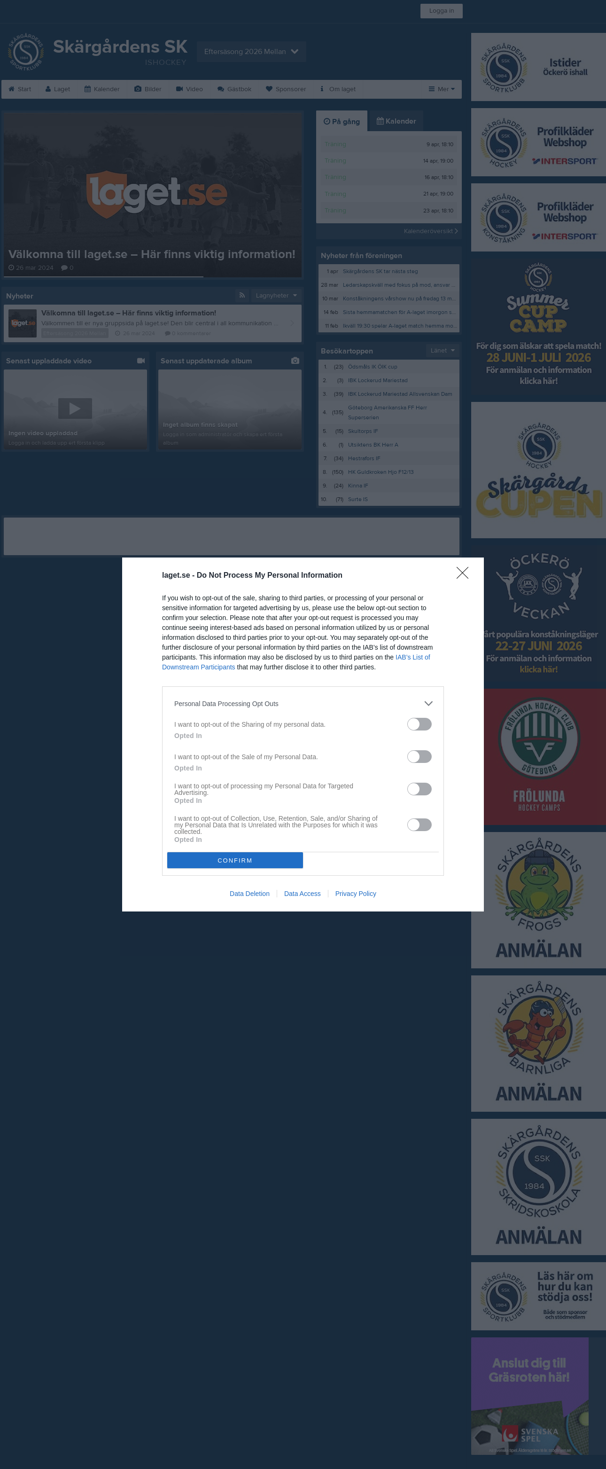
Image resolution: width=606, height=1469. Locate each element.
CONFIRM (235, 860)
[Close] (465, 576)
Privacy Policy (355, 893)
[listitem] (303, 703)
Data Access (302, 893)
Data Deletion (250, 893)
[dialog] (303, 734)
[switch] (419, 724)
